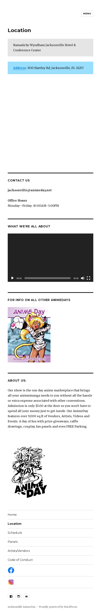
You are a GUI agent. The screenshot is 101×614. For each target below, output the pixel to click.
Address (19, 68)
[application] (50, 258)
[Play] (12, 278)
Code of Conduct (20, 560)
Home (12, 514)
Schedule (15, 533)
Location (14, 523)
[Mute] (82, 278)
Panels (13, 542)
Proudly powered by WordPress (58, 606)
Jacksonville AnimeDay (22, 606)
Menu (87, 13)
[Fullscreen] (88, 278)
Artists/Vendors (19, 551)
